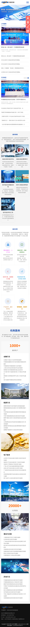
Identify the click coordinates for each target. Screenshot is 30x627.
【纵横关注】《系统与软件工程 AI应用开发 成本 (13, 120)
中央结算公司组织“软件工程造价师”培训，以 (12, 108)
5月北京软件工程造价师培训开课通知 (10, 64)
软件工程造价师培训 (22, 185)
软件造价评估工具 (8, 212)
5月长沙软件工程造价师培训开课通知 (10, 60)
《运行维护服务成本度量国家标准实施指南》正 (13, 124)
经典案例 (15, 330)
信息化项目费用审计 (22, 159)
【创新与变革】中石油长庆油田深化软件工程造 (13, 116)
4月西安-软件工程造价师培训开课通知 (10, 72)
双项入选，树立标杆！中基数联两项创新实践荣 (13, 56)
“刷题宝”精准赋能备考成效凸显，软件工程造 (12, 112)
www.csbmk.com (22, 624)
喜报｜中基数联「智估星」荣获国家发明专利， (13, 68)
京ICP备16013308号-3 (18, 625)
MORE (26, 78)
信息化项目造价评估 (8, 159)
